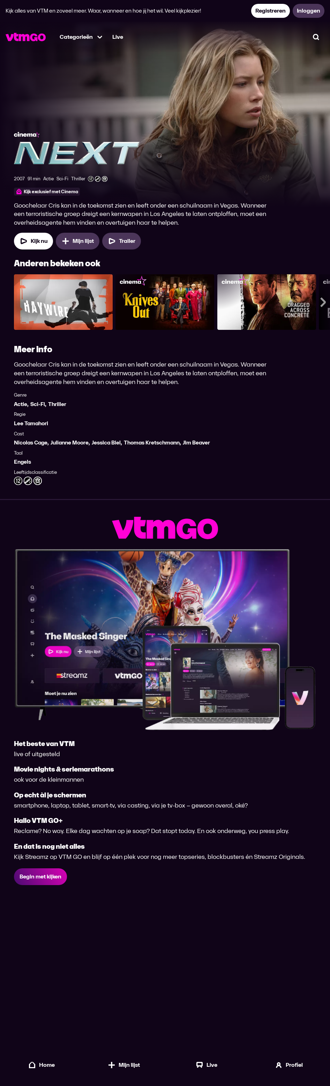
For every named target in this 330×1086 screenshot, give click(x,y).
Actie (20, 404)
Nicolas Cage (30, 442)
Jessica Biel (106, 442)
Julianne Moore (70, 442)
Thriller (57, 404)
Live (117, 37)
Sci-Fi (37, 404)
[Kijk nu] (33, 241)
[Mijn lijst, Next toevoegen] (77, 241)
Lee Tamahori (31, 423)
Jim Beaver (196, 442)
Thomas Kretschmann (152, 442)
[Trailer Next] (121, 241)
